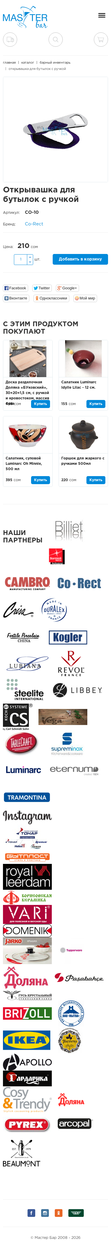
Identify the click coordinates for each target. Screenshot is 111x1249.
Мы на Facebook (31, 1213)
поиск (55, 39)
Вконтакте (18, 298)
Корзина (101, 39)
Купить (40, 404)
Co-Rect (34, 224)
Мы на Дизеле (76, 1213)
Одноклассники (53, 298)
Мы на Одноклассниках (58, 1213)
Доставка (10, 39)
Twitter (44, 288)
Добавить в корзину (80, 259)
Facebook (17, 288)
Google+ (69, 288)
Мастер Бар (25, 17)
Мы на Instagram (45, 1213)
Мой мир (87, 298)
